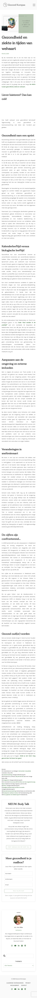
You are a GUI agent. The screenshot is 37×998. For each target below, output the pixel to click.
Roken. (4, 785)
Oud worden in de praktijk (25, 771)
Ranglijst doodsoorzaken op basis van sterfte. (13, 787)
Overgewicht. (6, 780)
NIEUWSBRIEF (14, 985)
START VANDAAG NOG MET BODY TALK (18, 847)
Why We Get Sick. (20, 776)
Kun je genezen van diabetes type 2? (11, 794)
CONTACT (24, 985)
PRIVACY (28, 983)
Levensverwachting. (7, 774)
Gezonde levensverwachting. (9, 791)
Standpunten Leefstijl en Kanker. (10, 792)
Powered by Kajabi (18, 993)
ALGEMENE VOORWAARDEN (15, 983)
